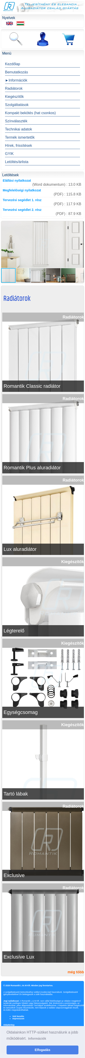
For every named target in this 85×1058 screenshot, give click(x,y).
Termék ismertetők (20, 137)
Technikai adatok (18, 129)
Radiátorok (13, 88)
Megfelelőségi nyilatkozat (22, 190)
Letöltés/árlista (16, 162)
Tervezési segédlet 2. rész (22, 210)
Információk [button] (37, 1038)
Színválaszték (16, 121)
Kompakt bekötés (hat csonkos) (30, 113)
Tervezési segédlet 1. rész (22, 200)
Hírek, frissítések (18, 145)
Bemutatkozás (16, 72)
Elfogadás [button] (42, 1050)
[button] (79, 225)
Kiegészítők (14, 97)
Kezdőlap (12, 64)
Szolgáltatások (17, 105)
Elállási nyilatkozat (17, 180)
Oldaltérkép (9, 1025)
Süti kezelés (18, 1016)
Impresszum (18, 1018)
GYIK (9, 154)
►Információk (16, 80)
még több (76, 972)
